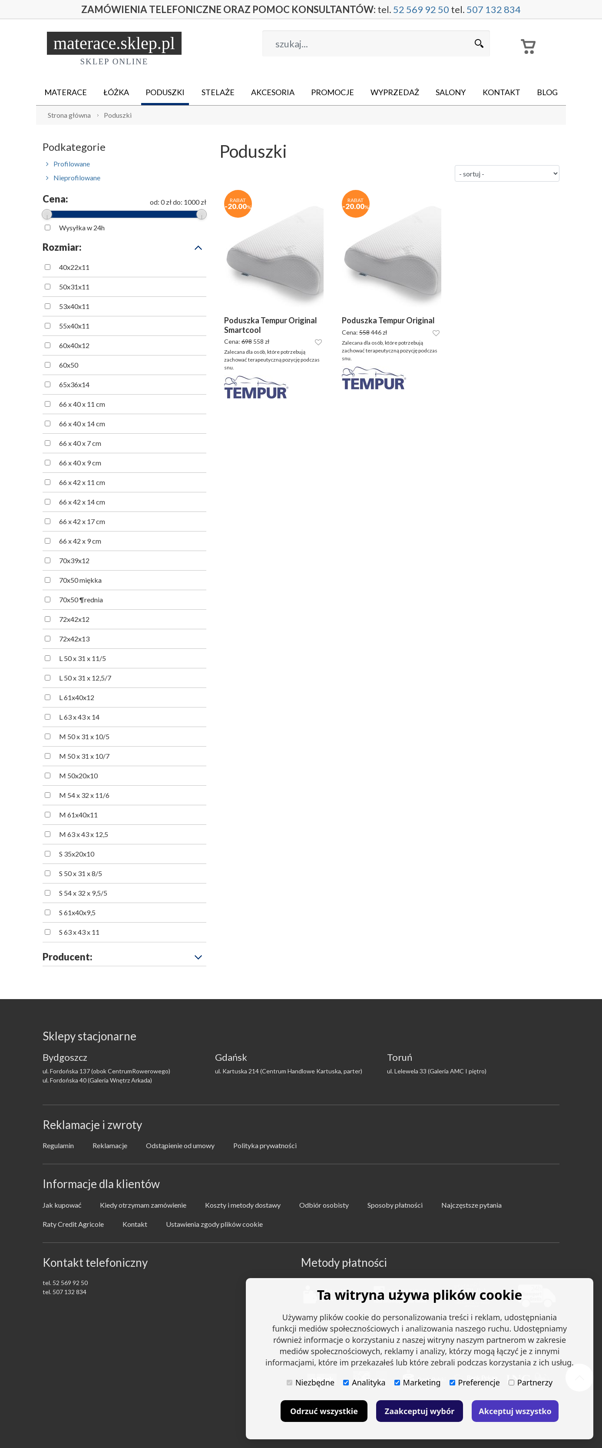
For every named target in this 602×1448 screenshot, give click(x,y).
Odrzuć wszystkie (324, 1411)
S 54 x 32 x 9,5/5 (83, 893)
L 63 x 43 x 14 (79, 717)
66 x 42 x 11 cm (82, 482)
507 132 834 (493, 9)
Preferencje (475, 1382)
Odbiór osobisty (324, 1205)
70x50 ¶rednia (81, 599)
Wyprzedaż (394, 92)
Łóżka (116, 92)
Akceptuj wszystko (515, 1411)
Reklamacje (110, 1145)
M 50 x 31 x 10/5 (84, 736)
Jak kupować (62, 1205)
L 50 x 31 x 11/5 (82, 658)
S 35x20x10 (76, 854)
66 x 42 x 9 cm (80, 541)
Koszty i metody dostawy (243, 1205)
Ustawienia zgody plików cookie (214, 1224)
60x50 (68, 365)
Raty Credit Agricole (73, 1224)
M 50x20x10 (78, 775)
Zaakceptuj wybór (419, 1411)
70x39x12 (74, 560)
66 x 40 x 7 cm (80, 443)
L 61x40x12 (76, 697)
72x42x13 (74, 638)
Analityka (364, 1382)
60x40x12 (74, 345)
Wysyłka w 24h (82, 227)
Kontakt (501, 92)
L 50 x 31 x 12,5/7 (85, 678)
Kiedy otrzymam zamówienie (143, 1205)
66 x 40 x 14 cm (82, 423)
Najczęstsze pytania (471, 1205)
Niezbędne (310, 1382)
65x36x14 (74, 384)
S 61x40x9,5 (77, 912)
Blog (547, 92)
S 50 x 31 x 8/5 (80, 873)
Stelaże (218, 92)
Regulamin (58, 1145)
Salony (451, 92)
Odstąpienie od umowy (180, 1145)
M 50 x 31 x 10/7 (84, 756)
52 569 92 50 (421, 9)
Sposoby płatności (395, 1205)
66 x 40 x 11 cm (82, 404)
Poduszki (165, 92)
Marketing (417, 1382)
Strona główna (69, 115)
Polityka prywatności (265, 1145)
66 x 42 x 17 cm (82, 521)
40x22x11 (74, 267)
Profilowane (68, 163)
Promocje (332, 92)
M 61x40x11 (78, 814)
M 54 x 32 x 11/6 (84, 795)
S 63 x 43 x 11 (79, 932)
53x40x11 (74, 306)
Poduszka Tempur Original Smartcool (270, 325)
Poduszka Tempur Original (388, 320)
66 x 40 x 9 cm (80, 462)
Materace (65, 92)
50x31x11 (74, 286)
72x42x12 (74, 619)
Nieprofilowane (73, 177)
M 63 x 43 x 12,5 (83, 834)
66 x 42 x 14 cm (82, 502)
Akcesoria (272, 92)
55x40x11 (74, 326)
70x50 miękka (80, 580)
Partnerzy (530, 1382)
